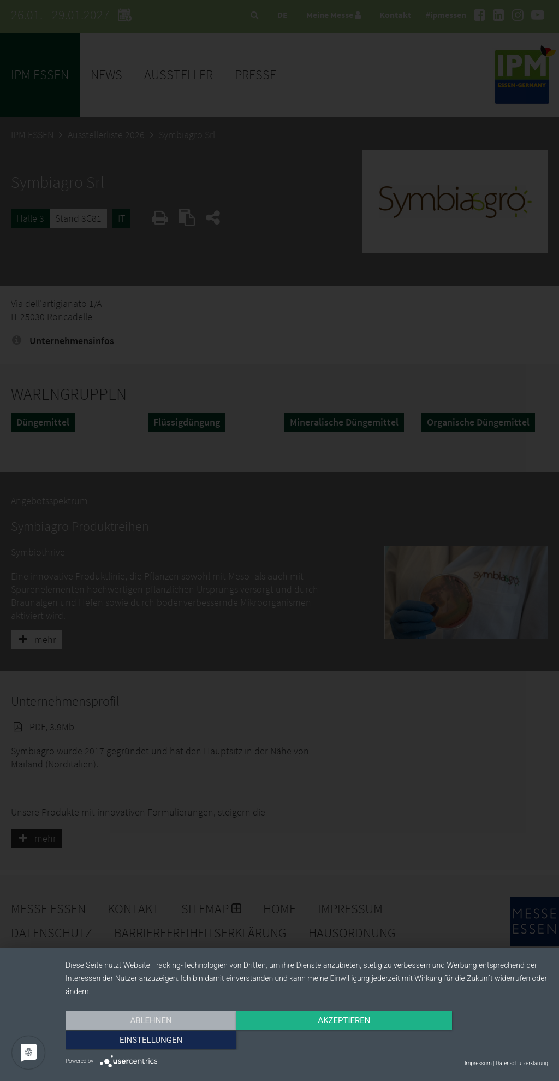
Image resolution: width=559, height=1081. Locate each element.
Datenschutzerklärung (522, 1063)
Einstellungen (475, 1041)
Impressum (478, 1063)
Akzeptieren (307, 1041)
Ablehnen (137, 1041)
